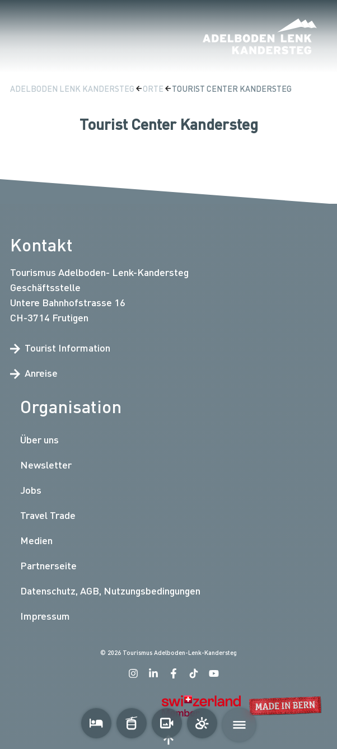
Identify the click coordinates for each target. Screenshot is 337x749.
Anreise (34, 373)
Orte (154, 88)
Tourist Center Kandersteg (232, 88)
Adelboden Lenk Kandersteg (73, 88)
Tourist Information (60, 347)
